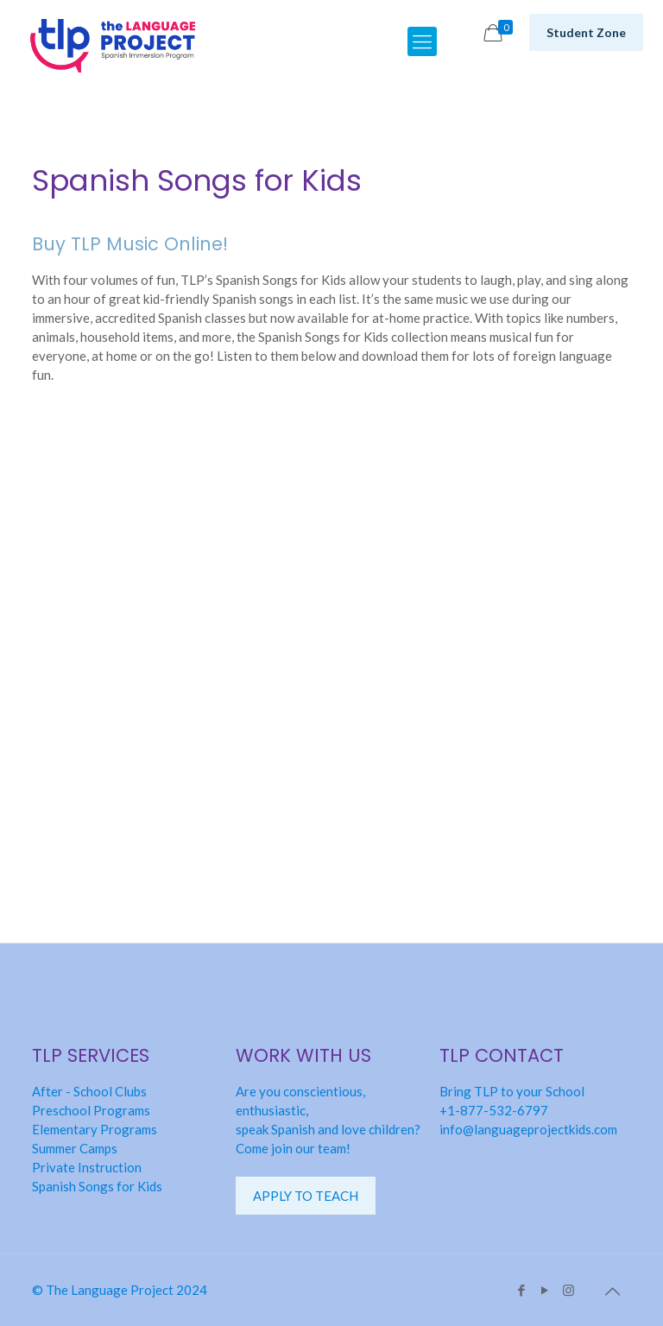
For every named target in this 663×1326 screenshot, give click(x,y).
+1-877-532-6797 (493, 1110)
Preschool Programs (91, 1110)
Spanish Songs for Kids (97, 1186)
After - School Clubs (89, 1091)
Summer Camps (74, 1148)
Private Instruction (87, 1167)
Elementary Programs (94, 1129)
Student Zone (586, 32)
